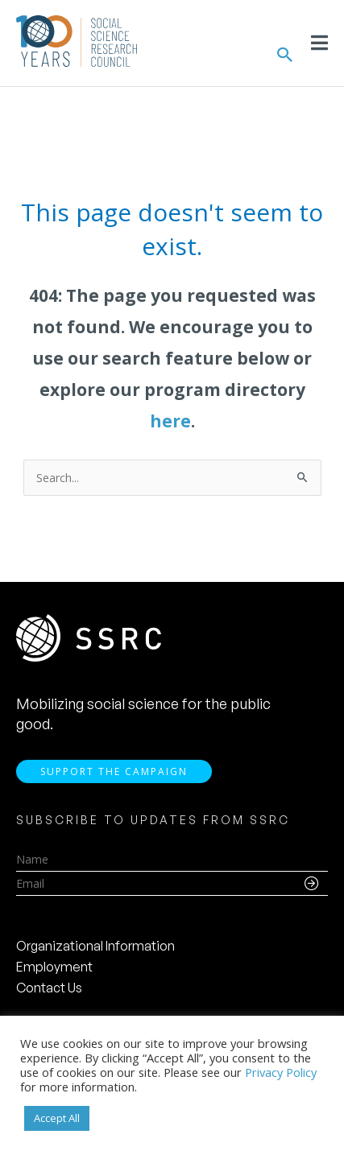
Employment (54, 967)
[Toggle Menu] (319, 42)
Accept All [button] (57, 1118)
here (170, 421)
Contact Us (49, 988)
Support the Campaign (114, 771)
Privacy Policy (281, 1072)
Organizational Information (95, 946)
